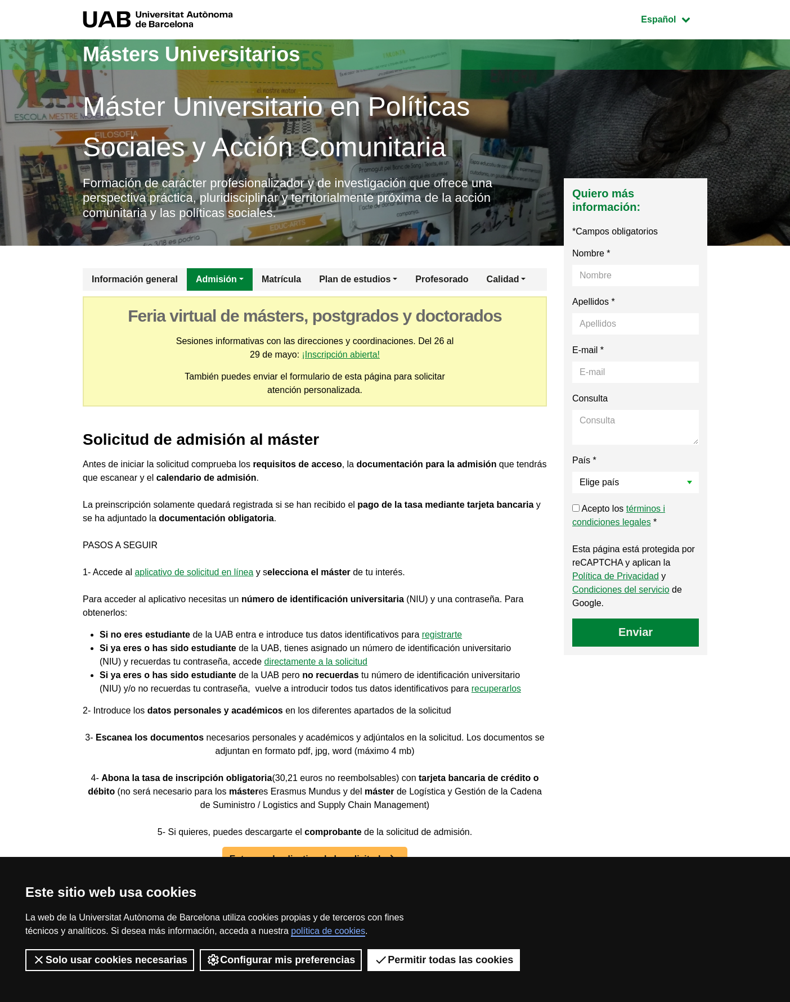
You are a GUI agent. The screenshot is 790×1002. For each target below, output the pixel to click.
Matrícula (281, 279)
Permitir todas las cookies (443, 960)
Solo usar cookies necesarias (109, 960)
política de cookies (328, 931)
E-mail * (588, 350)
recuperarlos (497, 688)
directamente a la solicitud (316, 661)
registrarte (442, 634)
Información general (135, 279)
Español (673, 18)
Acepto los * (618, 515)
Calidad (503, 279)
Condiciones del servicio (621, 589)
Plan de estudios (354, 279)
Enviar (635, 632)
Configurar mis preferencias (281, 960)
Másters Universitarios (191, 54)
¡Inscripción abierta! (341, 354)
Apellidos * (593, 301)
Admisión (216, 279)
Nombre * (591, 253)
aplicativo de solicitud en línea (195, 572)
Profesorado (441, 279)
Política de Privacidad (615, 576)
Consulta (590, 398)
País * (584, 460)
